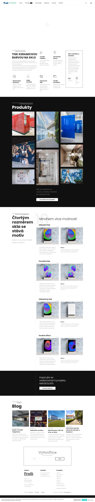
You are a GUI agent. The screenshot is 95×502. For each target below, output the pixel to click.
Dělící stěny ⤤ (59, 474)
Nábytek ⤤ (58, 482)
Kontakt (61, 3)
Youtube (43, 492)
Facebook (30, 492)
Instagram (37, 492)
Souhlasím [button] (84, 499)
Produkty (28, 3)
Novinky (54, 3)
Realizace (46, 3)
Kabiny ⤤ (58, 473)
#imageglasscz (67, 492)
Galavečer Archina (36, 430)
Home (20, 3)
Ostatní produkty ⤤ (60, 485)
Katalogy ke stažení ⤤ (61, 488)
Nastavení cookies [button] (77, 499)
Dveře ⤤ (58, 480)
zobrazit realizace (47, 388)
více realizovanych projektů (47, 199)
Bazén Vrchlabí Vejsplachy (17, 431)
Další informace (90, 499)
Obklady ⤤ (58, 476)
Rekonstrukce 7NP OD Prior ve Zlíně (55, 431)
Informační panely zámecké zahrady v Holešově (73, 430)
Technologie (38, 3)
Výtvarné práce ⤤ (60, 483)
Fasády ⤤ (58, 478)
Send (59, 459)
